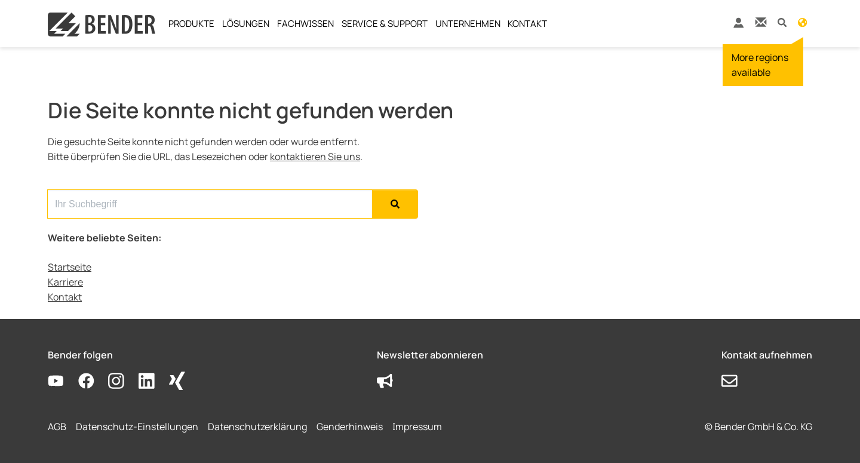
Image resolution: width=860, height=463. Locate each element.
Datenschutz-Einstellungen (137, 426)
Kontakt (65, 296)
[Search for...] (210, 204)
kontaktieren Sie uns (315, 156)
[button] (782, 22)
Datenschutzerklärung (257, 426)
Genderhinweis (350, 426)
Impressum (417, 426)
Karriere (65, 282)
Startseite (69, 267)
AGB (57, 426)
